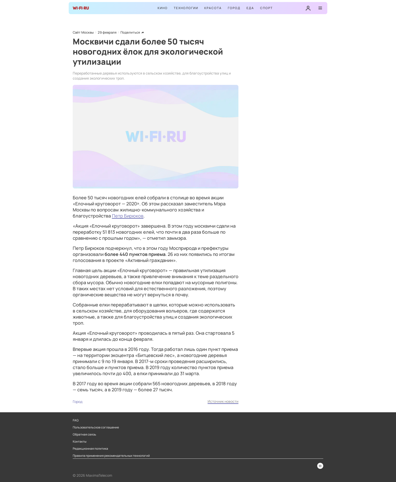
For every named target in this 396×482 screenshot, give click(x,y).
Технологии (186, 8)
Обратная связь (84, 434)
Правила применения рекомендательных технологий (111, 456)
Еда (250, 8)
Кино (163, 8)
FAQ (76, 420)
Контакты (79, 442)
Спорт (266, 8)
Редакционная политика (90, 449)
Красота (213, 8)
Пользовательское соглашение (96, 427)
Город (234, 8)
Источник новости (223, 401)
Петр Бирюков (127, 216)
